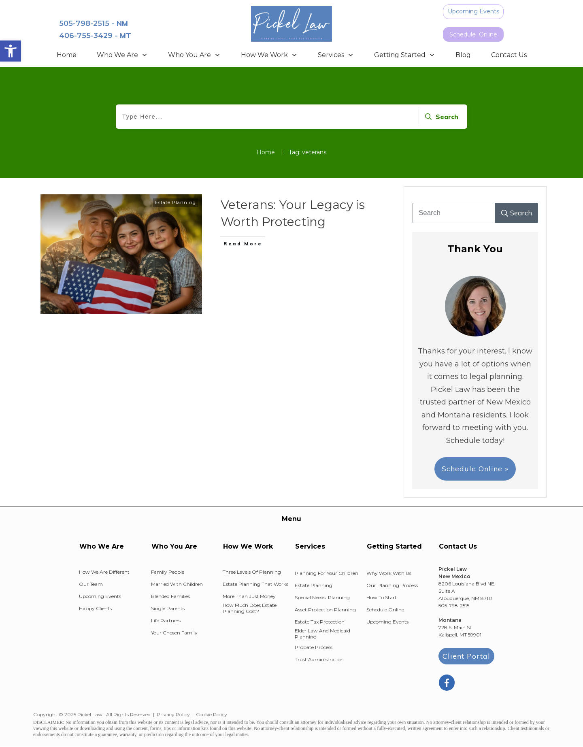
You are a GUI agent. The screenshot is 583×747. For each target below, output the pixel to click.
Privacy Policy (173, 714)
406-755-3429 (86, 35)
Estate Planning (175, 202)
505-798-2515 (84, 23)
